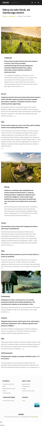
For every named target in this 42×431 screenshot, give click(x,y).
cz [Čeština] (16, 2)
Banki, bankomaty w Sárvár (9, 388)
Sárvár (23, 400)
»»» (23, 86)
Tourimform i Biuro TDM (8, 384)
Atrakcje (24, 388)
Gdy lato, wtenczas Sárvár (28, 391)
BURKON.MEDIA (34, 417)
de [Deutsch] (15, 2)
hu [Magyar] (11, 2)
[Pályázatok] (38, 3)
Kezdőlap (5, 16)
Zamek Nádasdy (26, 386)
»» (8, 312)
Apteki (4, 386)
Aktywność (12, 16)
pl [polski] (18, 2)
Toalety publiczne (7, 393)
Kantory (4, 391)
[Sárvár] (6, 2)
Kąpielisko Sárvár (26, 384)
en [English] (13, 2)
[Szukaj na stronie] (35, 3)
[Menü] (32, 3)
